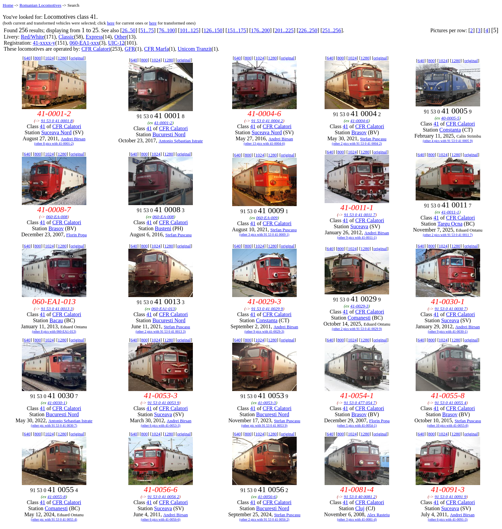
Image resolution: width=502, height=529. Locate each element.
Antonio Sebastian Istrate (181, 140)
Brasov (359, 132)
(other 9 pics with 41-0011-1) (356, 237)
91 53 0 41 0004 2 (267, 120)
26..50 (128, 30)
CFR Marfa (156, 49)
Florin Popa (76, 234)
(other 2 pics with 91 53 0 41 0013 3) (161, 331)
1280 (62, 57)
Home (8, 5)
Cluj (360, 508)
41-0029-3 (359, 305)
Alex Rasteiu (378, 514)
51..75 (147, 30)
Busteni (163, 228)
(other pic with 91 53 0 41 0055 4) (54, 519)
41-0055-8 (56, 496)
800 (38, 57)
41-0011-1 (450, 211)
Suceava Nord (56, 132)
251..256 (331, 30)
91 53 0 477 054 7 (359, 402)
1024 (49, 57)
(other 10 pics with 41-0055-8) (447, 425)
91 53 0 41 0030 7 (450, 308)
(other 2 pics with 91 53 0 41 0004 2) (357, 143)
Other (120, 37)
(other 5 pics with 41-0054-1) (357, 425)
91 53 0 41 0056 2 (163, 496)
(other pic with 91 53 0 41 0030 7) (54, 425)
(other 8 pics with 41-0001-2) (54, 143)
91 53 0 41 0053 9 (163, 402)
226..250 (307, 30)
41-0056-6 (267, 496)
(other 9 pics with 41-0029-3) (264, 331)
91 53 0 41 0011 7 (359, 214)
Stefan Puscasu (373, 138)
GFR (130, 49)
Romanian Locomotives (40, 5)
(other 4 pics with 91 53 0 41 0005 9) (448, 141)
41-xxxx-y (44, 43)
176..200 (260, 30)
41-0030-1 (56, 402)
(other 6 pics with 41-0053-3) (160, 425)
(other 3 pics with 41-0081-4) (357, 519)
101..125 (189, 30)
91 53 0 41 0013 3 (57, 308)
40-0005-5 (450, 118)
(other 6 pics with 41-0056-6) (160, 519)
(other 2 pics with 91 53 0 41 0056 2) (264, 519)
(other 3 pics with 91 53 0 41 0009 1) (264, 234)
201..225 (284, 30)
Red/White (32, 37)
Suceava (359, 226)
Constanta (450, 130)
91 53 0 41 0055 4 (450, 402)
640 (27, 57)
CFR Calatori (95, 49)
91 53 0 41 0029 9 (267, 308)
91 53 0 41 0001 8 (57, 120)
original (77, 57)
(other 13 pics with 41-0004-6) (264, 143)
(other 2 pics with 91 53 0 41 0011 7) (447, 235)
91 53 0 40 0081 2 (359, 496)
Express (94, 37)
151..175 (236, 30)
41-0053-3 (267, 402)
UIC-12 (116, 43)
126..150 (213, 30)
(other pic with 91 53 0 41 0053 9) (264, 425)
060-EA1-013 (163, 308)
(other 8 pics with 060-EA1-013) (54, 331)
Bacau (56, 320)
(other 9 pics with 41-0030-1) (448, 331)
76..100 (167, 30)
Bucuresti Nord (169, 134)
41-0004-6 (359, 120)
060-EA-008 (57, 216)
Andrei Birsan (73, 138)
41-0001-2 (163, 122)
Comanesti (359, 318)
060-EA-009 (267, 217)
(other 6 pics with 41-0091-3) (448, 519)
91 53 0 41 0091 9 (450, 496)
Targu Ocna (450, 224)
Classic (66, 37)
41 (42, 126)
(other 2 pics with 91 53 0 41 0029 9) (357, 329)
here (110, 23)
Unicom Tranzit (195, 49)
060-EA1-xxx (84, 43)
